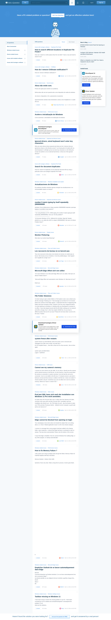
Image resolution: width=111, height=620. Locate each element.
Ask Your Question (58, 15)
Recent (63, 42)
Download (86, 85)
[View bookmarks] (83, 2)
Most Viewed (71, 42)
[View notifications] (77, 2)
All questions (10, 42)
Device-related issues (12, 54)
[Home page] (72, 2)
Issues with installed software (14, 58)
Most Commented (11, 46)
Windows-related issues (13, 50)
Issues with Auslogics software (15, 62)
